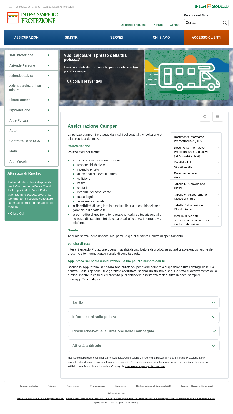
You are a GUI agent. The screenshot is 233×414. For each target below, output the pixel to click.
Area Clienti (43, 186)
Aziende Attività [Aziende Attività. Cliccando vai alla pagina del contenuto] (21, 76)
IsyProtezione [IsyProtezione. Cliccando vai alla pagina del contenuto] (19, 110)
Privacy (52, 386)
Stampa (205, 117)
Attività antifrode (86, 345)
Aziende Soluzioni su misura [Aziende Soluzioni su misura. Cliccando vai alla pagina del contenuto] (25, 88)
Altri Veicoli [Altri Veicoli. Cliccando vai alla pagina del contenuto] (18, 161)
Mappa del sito (29, 386)
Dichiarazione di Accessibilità (153, 386)
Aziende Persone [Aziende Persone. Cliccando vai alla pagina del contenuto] (22, 65)
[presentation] (26, 37)
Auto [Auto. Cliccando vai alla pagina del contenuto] (13, 130)
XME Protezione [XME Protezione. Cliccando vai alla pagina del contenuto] (21, 55)
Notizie (158, 24)
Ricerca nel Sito (196, 15)
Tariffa (77, 302)
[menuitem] (26, 37)
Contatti (175, 24)
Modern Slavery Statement (197, 386)
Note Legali (73, 386)
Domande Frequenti (133, 24)
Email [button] (217, 117)
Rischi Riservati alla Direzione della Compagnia (113, 331)
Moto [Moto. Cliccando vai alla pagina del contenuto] (13, 151)
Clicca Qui (17, 213)
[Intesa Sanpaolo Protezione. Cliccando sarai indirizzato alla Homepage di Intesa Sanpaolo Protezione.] (32, 17)
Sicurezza (120, 386)
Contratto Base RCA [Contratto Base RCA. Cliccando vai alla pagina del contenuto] (24, 141)
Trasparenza (97, 386)
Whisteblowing (116, 393)
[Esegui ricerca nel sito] (224, 22)
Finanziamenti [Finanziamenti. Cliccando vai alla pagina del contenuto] (19, 100)
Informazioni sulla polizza (94, 317)
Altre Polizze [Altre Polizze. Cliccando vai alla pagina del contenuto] (18, 120)
